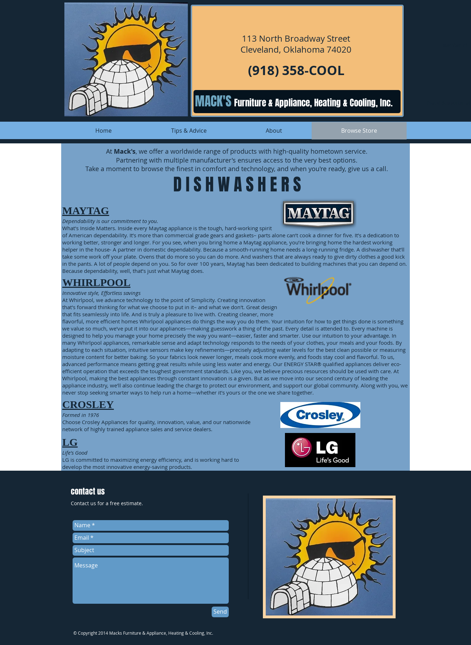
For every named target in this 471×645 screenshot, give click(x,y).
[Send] (220, 612)
